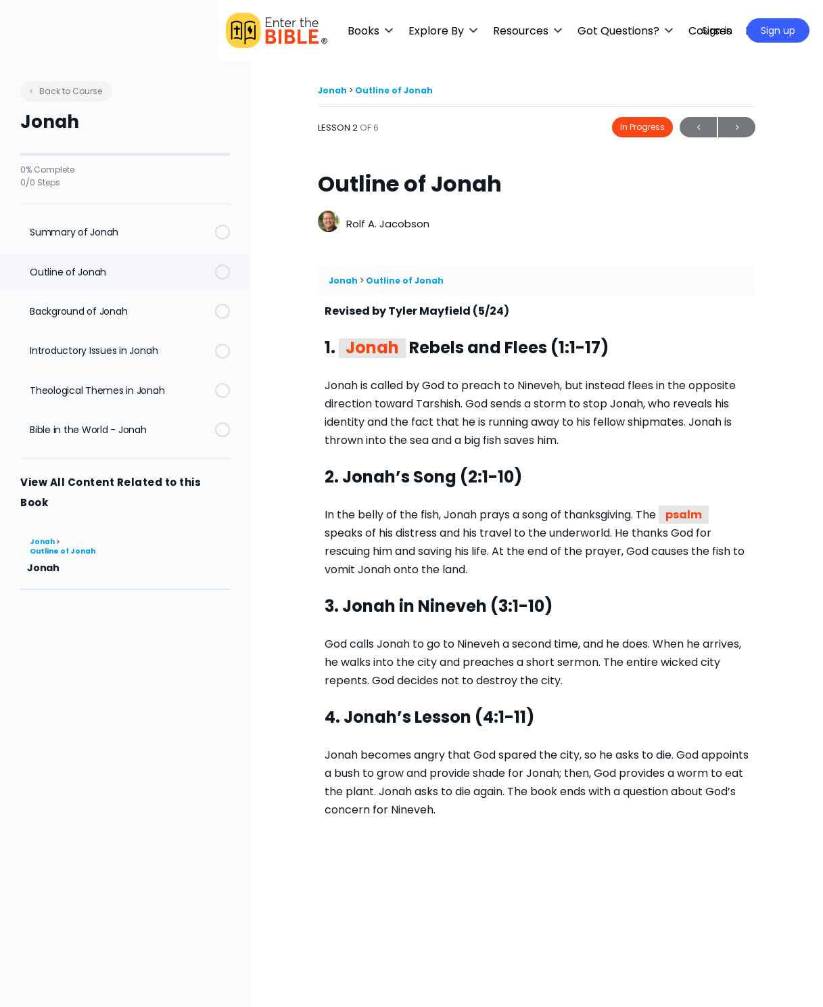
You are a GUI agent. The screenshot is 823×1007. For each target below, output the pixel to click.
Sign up (778, 30)
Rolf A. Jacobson (387, 224)
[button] (402, 30)
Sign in (717, 30)
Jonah (43, 542)
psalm (683, 514)
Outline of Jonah (62, 551)
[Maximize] (672, 30)
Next (736, 127)
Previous (698, 127)
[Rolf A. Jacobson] (328, 223)
